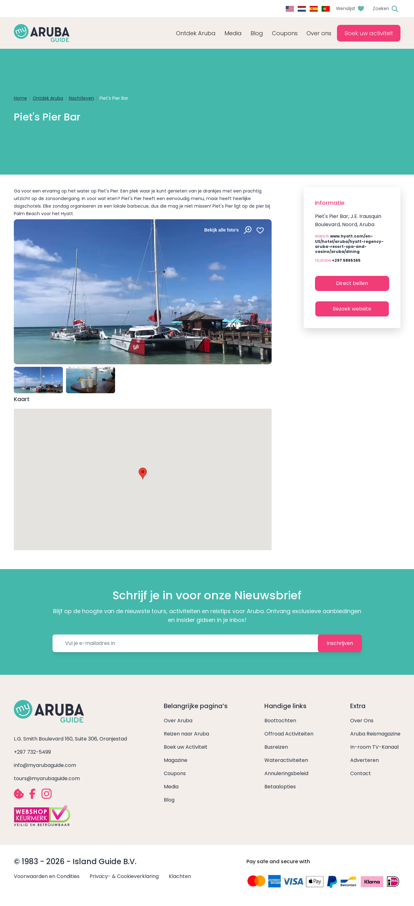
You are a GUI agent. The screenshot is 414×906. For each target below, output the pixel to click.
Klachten (180, 876)
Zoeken (381, 8)
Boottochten (280, 720)
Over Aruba (178, 720)
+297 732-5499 (32, 752)
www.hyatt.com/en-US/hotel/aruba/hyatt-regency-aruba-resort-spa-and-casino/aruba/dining (349, 243)
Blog (257, 33)
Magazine (175, 760)
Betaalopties (280, 786)
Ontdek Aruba (48, 98)
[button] (143, 473)
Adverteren (364, 760)
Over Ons (361, 720)
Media (171, 786)
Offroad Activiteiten (288, 733)
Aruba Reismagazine (375, 733)
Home (20, 98)
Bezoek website (352, 308)
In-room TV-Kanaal (374, 747)
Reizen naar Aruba (186, 733)
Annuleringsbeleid (286, 773)
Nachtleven (81, 98)
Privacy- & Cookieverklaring (124, 876)
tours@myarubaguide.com (47, 778)
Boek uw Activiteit (185, 747)
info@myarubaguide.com (45, 765)
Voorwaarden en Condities (47, 876)
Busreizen (276, 747)
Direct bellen (352, 283)
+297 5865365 (346, 260)
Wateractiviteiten (286, 760)
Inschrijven (340, 643)
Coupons (175, 773)
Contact (360, 773)
